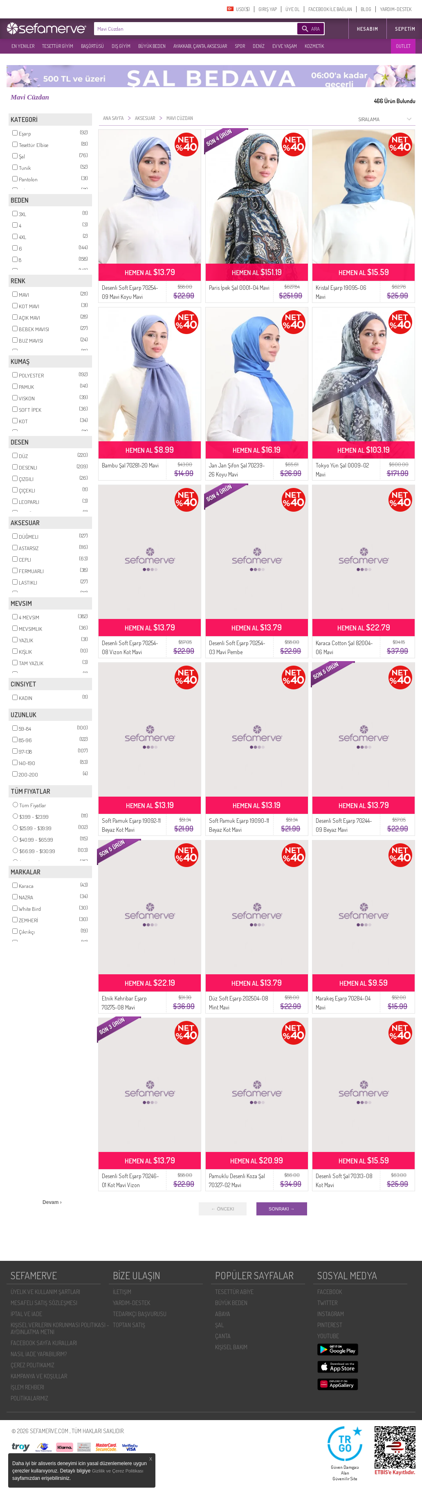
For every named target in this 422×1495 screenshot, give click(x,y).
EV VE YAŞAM (284, 46)
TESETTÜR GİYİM (57, 46)
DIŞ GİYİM (121, 46)
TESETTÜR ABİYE (234, 1291)
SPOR (240, 46)
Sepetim (405, 29)
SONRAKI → (282, 1208)
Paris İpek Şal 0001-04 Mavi (239, 287)
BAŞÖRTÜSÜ (92, 46)
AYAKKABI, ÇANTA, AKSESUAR (200, 46)
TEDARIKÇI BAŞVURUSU (139, 1313)
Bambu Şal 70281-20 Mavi (130, 465)
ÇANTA (223, 1335)
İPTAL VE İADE (26, 1313)
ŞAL (219, 1324)
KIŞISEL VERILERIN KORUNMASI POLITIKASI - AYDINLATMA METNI (60, 1328)
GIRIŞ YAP (267, 9)
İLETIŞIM (122, 1291)
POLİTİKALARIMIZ (29, 1398)
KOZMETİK (314, 46)
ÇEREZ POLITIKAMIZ (32, 1365)
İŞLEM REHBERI (27, 1387)
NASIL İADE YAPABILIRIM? (39, 1353)
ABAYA (222, 1313)
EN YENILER (22, 46)
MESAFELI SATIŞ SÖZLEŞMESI (44, 1302)
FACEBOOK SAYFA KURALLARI (44, 1342)
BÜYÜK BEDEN (152, 46)
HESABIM (367, 29)
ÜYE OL (292, 9)
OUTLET (403, 46)
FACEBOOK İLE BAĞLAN (330, 9)
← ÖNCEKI (222, 1208)
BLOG (366, 9)
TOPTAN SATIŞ (129, 1324)
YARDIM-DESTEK (395, 9)
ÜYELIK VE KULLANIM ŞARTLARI (45, 1291)
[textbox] (183, 28)
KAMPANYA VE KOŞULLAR (39, 1376)
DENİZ (259, 46)
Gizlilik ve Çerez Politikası (118, 1470)
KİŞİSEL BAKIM (231, 1347)
